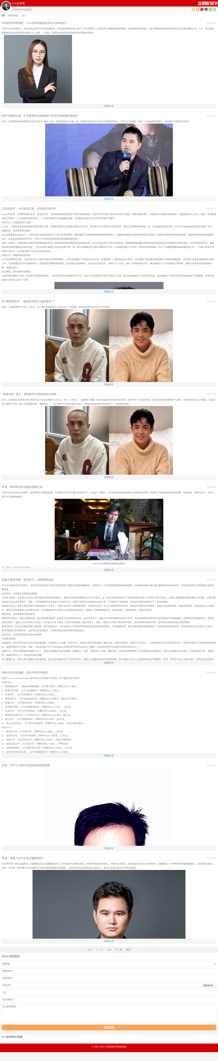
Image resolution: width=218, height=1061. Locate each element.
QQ (206, 9)
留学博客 (13, 15)
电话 (202, 9)
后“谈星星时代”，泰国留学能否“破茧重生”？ (29, 301)
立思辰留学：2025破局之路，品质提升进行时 (29, 208)
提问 (214, 9)
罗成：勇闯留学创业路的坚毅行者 (22, 486)
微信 (210, 9)
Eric (23, 15)
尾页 (128, 949)
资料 (193, 9)
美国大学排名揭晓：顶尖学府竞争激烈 (25, 672)
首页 (208, 3)
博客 (197, 9)
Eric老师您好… (109, 1013)
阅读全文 (109, 106)
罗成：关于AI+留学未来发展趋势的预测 (26, 765)
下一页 (118, 949)
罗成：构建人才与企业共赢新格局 (22, 858)
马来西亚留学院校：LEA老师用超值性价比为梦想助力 (34, 23)
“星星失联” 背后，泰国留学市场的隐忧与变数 (29, 394)
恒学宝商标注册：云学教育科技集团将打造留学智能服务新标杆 (40, 115)
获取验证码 (208, 985)
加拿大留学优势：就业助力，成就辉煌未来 (27, 579)
